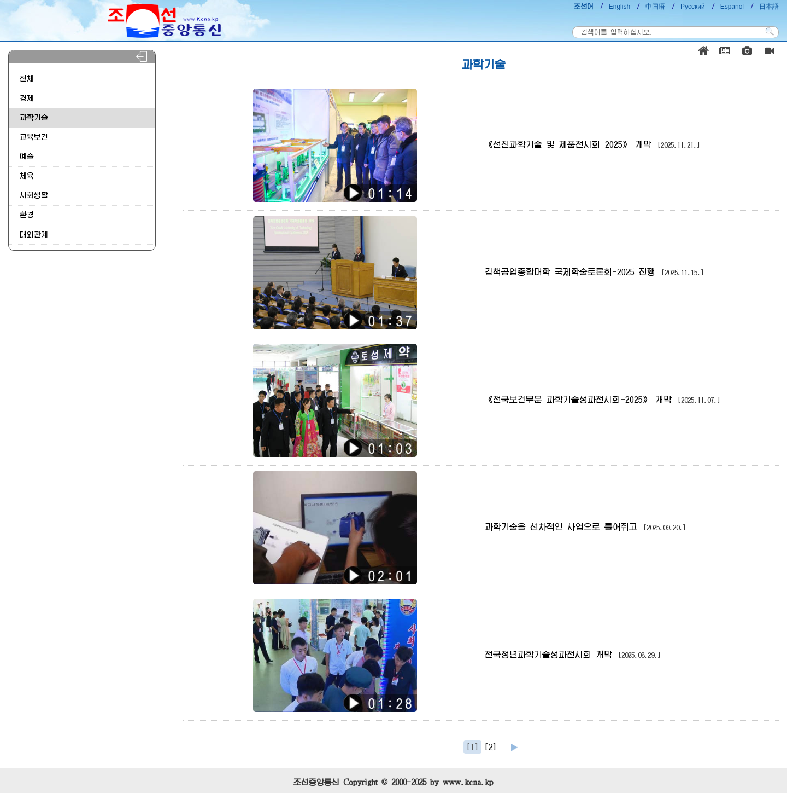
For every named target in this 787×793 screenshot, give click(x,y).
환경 (27, 214)
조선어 (584, 6)
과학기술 (34, 117)
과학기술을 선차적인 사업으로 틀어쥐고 (585, 527)
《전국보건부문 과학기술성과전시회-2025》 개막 (602, 399)
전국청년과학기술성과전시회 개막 (573, 654)
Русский (692, 6)
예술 (27, 156)
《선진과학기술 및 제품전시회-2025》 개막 (592, 144)
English (619, 6)
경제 (27, 98)
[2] (490, 747)
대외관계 (34, 234)
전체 (27, 78)
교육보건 (34, 137)
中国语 (655, 6)
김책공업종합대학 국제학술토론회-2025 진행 (594, 272)
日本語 (769, 6)
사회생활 (34, 195)
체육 (27, 176)
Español (732, 6)
